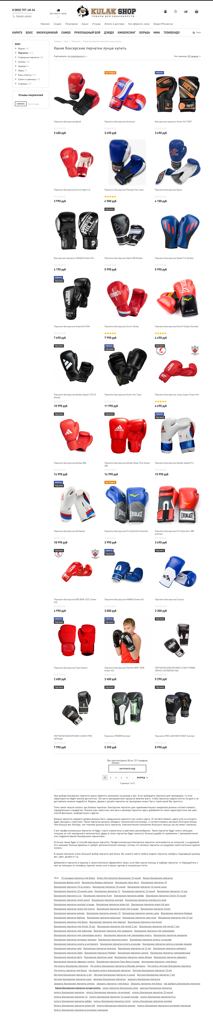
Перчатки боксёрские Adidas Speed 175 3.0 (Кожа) (75, 396)
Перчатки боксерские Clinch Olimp (121, 326)
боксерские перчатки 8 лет (97, 895)
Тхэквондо (172, 32)
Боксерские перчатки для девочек (107, 921)
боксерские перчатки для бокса (70, 921)
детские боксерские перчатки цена (72, 979)
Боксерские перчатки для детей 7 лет (159, 926)
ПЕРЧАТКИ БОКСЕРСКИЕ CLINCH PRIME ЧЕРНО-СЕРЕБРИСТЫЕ (175, 669)
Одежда (23, 66)
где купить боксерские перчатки (71, 965)
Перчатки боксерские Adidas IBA (70, 462)
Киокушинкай (47, 32)
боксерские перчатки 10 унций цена (73, 891)
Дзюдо (109, 32)
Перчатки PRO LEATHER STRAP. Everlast (175, 735)
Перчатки (25, 52)
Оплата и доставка (114, 23)
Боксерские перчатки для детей (145, 921)
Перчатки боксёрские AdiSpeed (69, 531)
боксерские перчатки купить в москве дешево (167, 943)
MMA (156, 32)
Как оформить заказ (139, 23)
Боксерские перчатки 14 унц (172, 891)
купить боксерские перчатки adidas (73, 1001)
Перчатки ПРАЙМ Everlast (117, 735)
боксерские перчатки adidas (129, 895)
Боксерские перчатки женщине (170, 935)
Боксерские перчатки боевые (176, 913)
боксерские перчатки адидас (69, 913)
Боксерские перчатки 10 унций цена (146, 886)
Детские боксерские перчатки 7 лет (156, 974)
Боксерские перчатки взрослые (104, 917)
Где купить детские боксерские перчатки (169, 965)
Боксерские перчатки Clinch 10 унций (166, 895)
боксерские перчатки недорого (169, 948)
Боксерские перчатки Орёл (68, 952)
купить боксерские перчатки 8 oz (158, 996)
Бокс (29, 32)
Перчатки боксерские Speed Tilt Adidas (174, 258)
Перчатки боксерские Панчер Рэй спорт (124, 189)
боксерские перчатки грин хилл (139, 917)
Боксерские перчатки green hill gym (150, 904)
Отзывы (96, 23)
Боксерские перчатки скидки (133, 952)
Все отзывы (33, 104)
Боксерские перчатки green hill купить (74, 908)
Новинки (45, 23)
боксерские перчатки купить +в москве (151, 939)
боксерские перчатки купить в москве (120, 943)
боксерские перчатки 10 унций (109, 886)
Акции (85, 23)
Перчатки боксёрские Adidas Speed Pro (174, 462)
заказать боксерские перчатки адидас (74, 983)
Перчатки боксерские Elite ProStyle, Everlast (176, 326)
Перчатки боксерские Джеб (67, 121)
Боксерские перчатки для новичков (73, 930)
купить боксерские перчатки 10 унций (152, 992)
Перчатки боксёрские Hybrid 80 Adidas (123, 258)
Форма (23, 48)
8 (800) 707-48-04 (23, 10)
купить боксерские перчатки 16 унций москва (113, 996)
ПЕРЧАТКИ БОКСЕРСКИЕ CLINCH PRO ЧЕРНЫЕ (73, 737)
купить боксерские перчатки (69, 992)
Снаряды (24, 83)
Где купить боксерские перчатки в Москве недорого (117, 965)
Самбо (66, 32)
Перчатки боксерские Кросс (168, 189)
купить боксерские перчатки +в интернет (108, 992)
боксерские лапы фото (127, 882)
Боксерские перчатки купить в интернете (76, 943)
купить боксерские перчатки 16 (70, 996)
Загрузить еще (127, 768)
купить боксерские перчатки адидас (116, 1005)
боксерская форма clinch (67, 882)
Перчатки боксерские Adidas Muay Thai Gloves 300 (127, 464)
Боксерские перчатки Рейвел (100, 952)
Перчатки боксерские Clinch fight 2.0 (72, 189)
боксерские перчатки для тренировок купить (128, 935)
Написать (21, 104)
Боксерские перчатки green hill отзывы (118, 908)
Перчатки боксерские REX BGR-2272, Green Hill (75, 601)
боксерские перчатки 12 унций (138, 891)
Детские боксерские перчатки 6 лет (73, 974)
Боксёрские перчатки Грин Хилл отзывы (118, 961)
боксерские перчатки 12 (107, 891)
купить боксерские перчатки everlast (152, 1001)
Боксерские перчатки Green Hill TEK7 (173, 121)
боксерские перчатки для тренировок (154, 930)
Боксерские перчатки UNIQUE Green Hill (74, 258)
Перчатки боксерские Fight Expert (70, 667)
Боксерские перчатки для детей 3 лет (117, 926)
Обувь (22, 70)
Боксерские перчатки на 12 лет (134, 948)
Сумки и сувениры (29, 79)
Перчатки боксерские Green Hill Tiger (123, 394)
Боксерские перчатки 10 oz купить (72, 886)
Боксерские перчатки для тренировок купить (78, 935)
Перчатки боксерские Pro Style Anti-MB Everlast (174, 532)
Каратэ (17, 32)
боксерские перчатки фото (68, 957)
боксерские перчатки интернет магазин (75, 939)
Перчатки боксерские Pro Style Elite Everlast (126, 531)
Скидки (57, 23)
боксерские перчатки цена (98, 957)
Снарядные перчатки (30, 57)
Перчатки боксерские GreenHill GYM (72, 326)
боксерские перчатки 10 (154, 882)
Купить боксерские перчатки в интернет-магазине (81, 1009)
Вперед (142, 777)
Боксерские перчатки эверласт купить (74, 961)
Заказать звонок (23, 16)
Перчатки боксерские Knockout (119, 121)
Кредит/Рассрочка (163, 23)
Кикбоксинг (127, 32)
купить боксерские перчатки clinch (112, 1001)
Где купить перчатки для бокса (70, 970)
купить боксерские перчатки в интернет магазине (164, 1005)
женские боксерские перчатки (109, 979)
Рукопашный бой (87, 32)
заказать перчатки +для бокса (113, 983)
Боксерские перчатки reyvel (155, 908)
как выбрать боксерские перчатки (182, 983)
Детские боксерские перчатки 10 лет (152, 970)
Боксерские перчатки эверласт (170, 957)
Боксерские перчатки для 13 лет (175, 917)
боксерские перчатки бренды (69, 917)
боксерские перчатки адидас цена (140, 913)
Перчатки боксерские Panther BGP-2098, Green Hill (124, 669)
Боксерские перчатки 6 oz (68, 895)
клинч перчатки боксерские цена (120, 987)
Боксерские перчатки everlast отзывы (74, 904)
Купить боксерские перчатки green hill (74, 1005)
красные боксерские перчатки (156, 987)
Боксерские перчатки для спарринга (113, 930)
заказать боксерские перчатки (144, 979)
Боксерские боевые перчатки (97, 882)
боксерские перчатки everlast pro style (145, 900)
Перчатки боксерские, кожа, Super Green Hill (177, 394)
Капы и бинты (27, 74)
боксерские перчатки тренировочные (170, 952)
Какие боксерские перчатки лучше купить (78, 987)
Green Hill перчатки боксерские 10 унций (119, 878)
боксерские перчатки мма (68, 948)
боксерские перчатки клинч (113, 939)
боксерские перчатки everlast (107, 900)
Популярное (71, 23)
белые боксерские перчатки (158, 878)
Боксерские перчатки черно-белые (133, 957)
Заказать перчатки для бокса (146, 983)
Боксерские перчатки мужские (99, 948)
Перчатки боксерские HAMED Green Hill (124, 599)
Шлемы (24, 61)
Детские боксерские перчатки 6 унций (114, 974)
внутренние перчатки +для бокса (159, 961)
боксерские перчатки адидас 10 (103, 913)
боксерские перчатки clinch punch (72, 900)
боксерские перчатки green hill (112, 904)
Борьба (144, 32)
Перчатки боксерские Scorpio (169, 599)
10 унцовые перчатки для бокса (78, 878)
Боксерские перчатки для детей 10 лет (74, 926)
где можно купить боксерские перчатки (110, 970)
